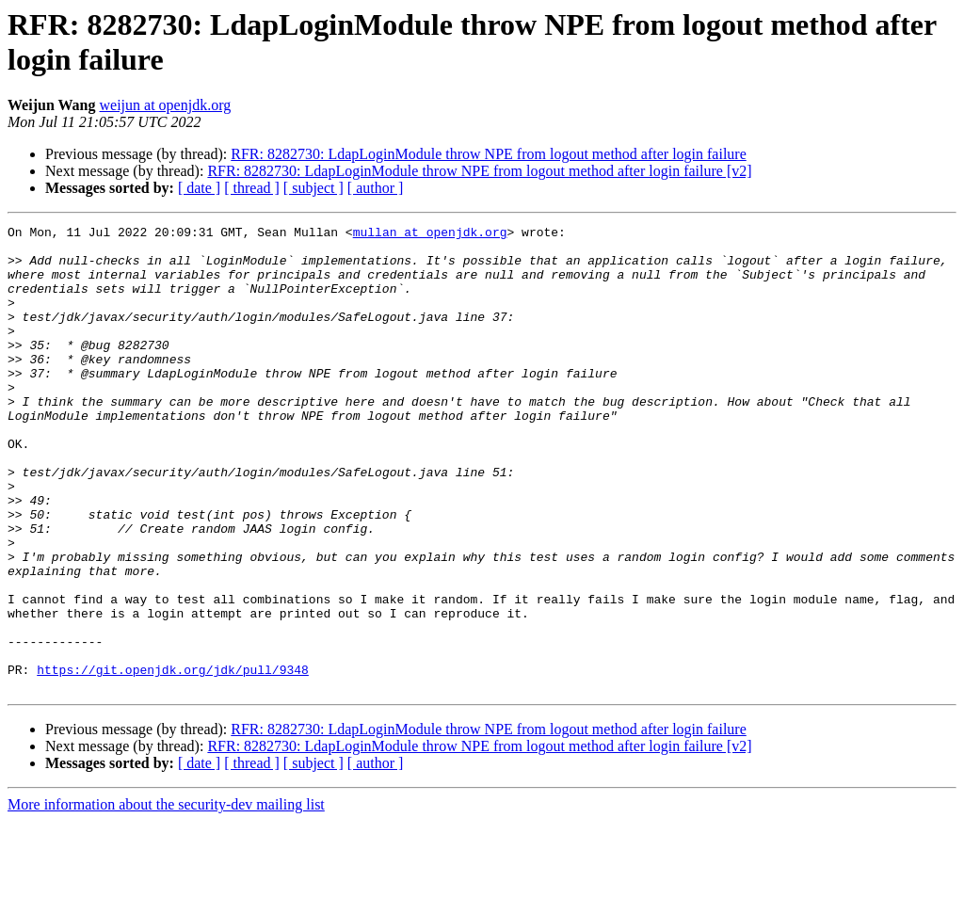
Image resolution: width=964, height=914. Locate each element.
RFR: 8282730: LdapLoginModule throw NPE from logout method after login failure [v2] (479, 171)
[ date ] (199, 188)
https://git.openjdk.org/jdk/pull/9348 (173, 759)
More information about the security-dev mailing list (166, 898)
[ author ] (375, 188)
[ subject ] (313, 188)
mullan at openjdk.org (430, 234)
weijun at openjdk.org (166, 105)
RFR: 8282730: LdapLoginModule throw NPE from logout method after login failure (488, 154)
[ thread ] (252, 188)
